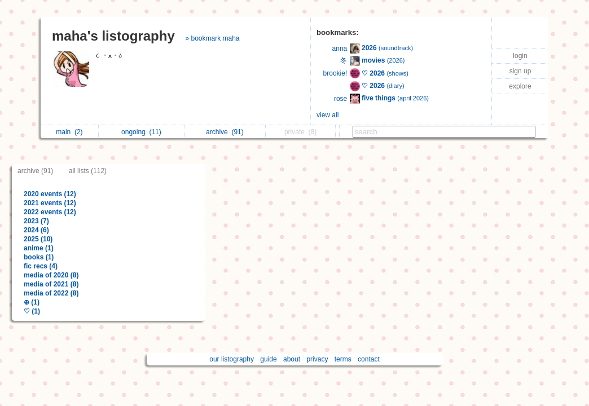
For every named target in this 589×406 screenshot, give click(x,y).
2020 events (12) (50, 194)
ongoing (141, 132)
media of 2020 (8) (51, 275)
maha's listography (113, 35)
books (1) (39, 257)
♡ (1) (32, 311)
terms (343, 359)
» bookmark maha (212, 38)
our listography (231, 359)
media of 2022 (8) (51, 293)
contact (369, 359)
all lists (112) (88, 171)
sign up (520, 71)
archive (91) (35, 171)
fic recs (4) (41, 266)
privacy (317, 359)
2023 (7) (36, 221)
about (291, 359)
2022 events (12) (50, 212)
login (520, 56)
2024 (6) (36, 230)
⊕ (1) (31, 302)
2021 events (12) (50, 203)
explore (520, 86)
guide (268, 359)
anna (340, 48)
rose (340, 99)
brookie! (335, 73)
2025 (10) (38, 239)
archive (225, 132)
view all (328, 115)
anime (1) (39, 248)
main (69, 132)
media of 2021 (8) (51, 284)
